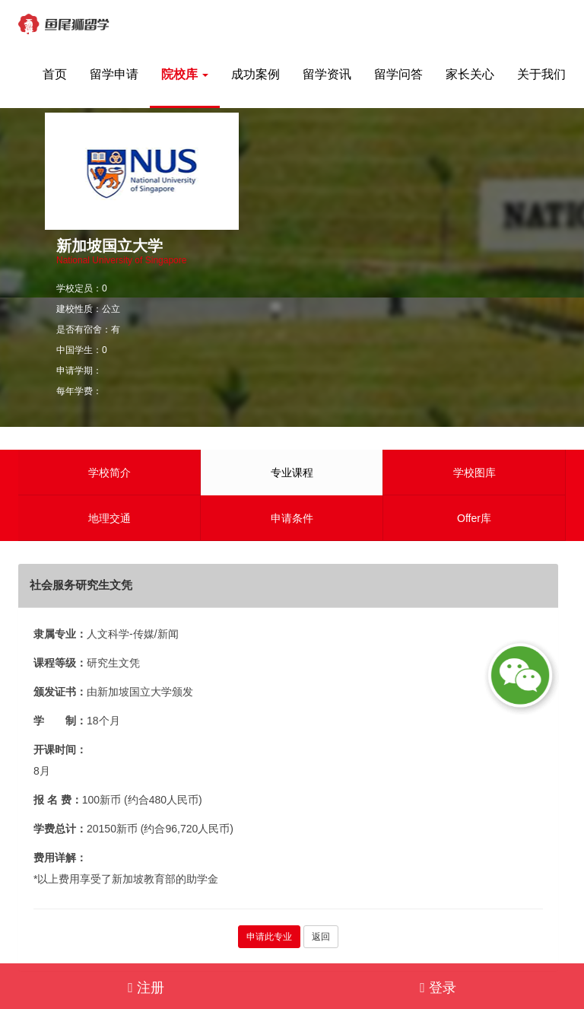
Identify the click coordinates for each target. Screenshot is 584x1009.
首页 (55, 74)
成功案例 (255, 74)
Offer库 (474, 518)
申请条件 (292, 518)
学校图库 (474, 472)
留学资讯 (327, 74)
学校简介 (109, 472)
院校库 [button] (184, 74)
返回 (321, 936)
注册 (146, 987)
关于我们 (541, 74)
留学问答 (398, 74)
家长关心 (470, 74)
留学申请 (114, 74)
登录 (438, 987)
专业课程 (292, 472)
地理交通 (109, 518)
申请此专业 (269, 936)
